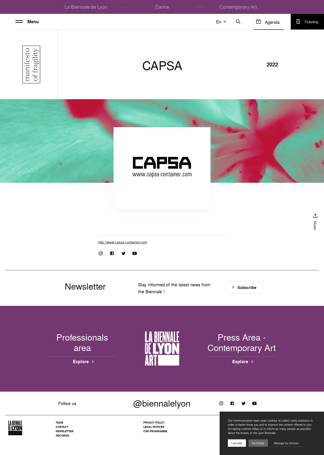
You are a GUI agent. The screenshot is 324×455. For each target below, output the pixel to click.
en (221, 21)
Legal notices (153, 427)
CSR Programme (155, 431)
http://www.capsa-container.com (122, 242)
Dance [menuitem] (162, 6)
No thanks (258, 443)
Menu (27, 22)
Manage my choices (286, 443)
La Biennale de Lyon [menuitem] (85, 6)
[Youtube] (134, 253)
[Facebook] (112, 253)
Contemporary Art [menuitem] (238, 6)
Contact (62, 427)
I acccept (236, 443)
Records (62, 435)
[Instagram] (100, 253)
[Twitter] (123, 253)
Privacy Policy (154, 422)
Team (59, 422)
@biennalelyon (161, 403)
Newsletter (64, 431)
